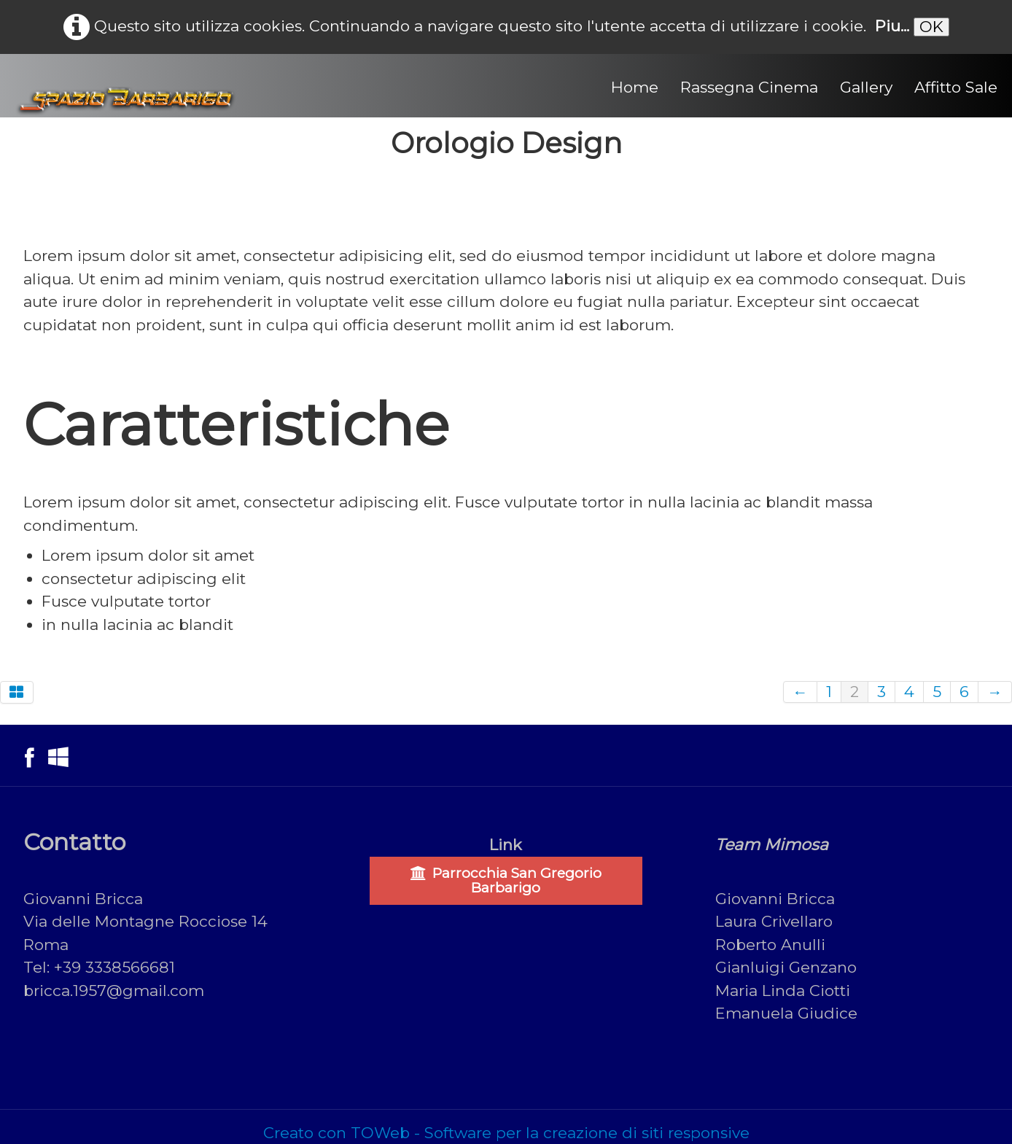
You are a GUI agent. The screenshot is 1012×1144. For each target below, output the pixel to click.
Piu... (892, 26)
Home (634, 87)
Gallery (866, 87)
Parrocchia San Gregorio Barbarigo (506, 880)
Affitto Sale (955, 87)
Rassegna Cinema (749, 87)
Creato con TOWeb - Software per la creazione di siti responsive (506, 1133)
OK (931, 26)
